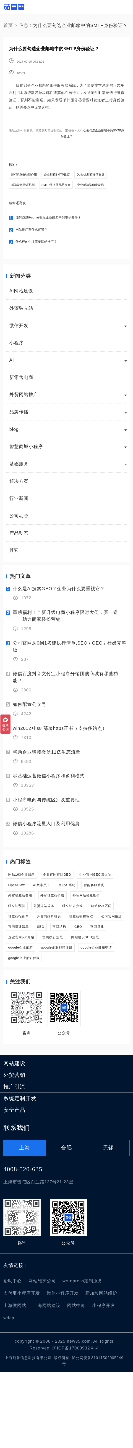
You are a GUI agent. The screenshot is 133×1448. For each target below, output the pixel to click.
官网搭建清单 (102, 962)
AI (11, 363)
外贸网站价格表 (100, 948)
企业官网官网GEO (73, 879)
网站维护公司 (42, 1357)
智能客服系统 (55, 906)
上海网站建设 (46, 1381)
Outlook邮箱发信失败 (96, 175)
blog (14, 432)
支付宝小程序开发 (21, 1369)
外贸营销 (14, 1151)
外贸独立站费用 (96, 906)
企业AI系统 (20, 906)
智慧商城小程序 (26, 449)
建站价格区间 (22, 948)
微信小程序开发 (63, 1369)
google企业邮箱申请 (81, 1018)
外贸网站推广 (23, 397)
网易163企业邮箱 (26, 879)
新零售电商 (21, 380)
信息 (24, 25)
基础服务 (19, 466)
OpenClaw (72, 893)
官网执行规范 (67, 990)
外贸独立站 (21, 311)
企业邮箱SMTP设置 (60, 175)
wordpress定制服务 (82, 1357)
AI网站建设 (21, 294)
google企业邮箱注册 (29, 1018)
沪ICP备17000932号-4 (75, 1424)
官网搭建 (87, 976)
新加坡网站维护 (101, 1369)
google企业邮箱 (72, 1004)
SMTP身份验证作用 (25, 175)
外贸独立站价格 (25, 920)
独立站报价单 (60, 948)
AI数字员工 (105, 893)
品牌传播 (19, 415)
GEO (63, 976)
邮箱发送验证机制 (23, 187)
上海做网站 (14, 1381)
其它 (14, 553)
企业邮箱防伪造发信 (95, 187)
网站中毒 (76, 1381)
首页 (8, 25)
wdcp (8, 1394)
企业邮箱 (38, 85)
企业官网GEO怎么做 (30, 893)
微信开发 (19, 328)
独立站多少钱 (93, 934)
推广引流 (14, 1163)
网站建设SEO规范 (27, 1004)
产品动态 (19, 536)
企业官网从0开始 (26, 990)
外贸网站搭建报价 (69, 920)
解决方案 (19, 484)
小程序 (16, 346)
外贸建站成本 (56, 934)
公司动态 (19, 519)
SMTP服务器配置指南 (58, 187)
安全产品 (14, 1186)
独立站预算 (20, 934)
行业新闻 (19, 501)
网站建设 (14, 1139)
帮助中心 (12, 1357)
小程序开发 (103, 1381)
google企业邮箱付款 (29, 1031)
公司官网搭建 (65, 962)
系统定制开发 (19, 1174)
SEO (13, 976)
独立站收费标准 (25, 962)
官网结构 (38, 976)
